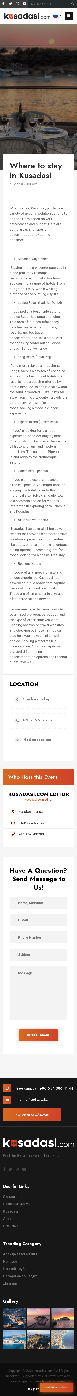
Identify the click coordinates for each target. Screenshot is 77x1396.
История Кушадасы (32, 1115)
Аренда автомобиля (20, 1254)
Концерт (10, 1261)
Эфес (7, 1219)
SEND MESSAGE (38, 1035)
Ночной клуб (14, 1269)
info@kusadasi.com (41, 1100)
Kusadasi (10, 1211)
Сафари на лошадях (20, 1276)
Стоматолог (13, 1197)
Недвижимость (16, 1204)
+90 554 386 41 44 (56, 1088)
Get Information (56, 1387)
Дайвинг (10, 1283)
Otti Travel (11, 1226)
